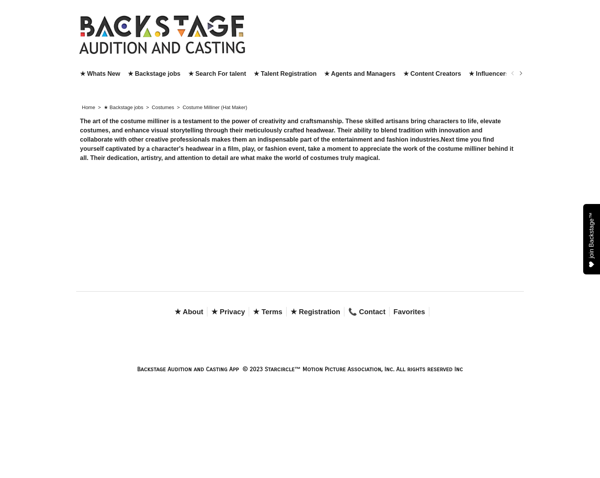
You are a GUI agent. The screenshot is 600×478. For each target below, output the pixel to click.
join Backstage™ (592, 239)
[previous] (512, 73)
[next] (520, 73)
